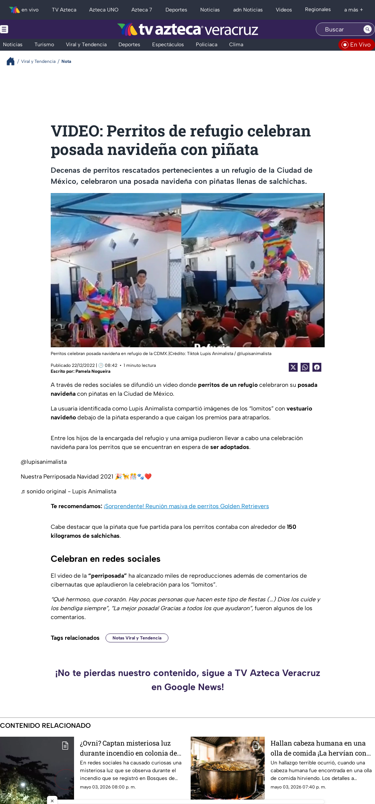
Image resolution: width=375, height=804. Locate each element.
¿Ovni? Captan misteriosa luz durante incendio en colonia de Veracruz (128, 748)
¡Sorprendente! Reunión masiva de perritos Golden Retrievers (186, 506)
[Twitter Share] (293, 367)
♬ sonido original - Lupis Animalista (68, 491)
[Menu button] (29, 29)
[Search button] (368, 29)
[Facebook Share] (316, 367)
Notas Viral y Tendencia (137, 638)
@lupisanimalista (44, 461)
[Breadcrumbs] (13, 61)
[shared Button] (305, 367)
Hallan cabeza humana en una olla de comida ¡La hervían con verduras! (318, 748)
